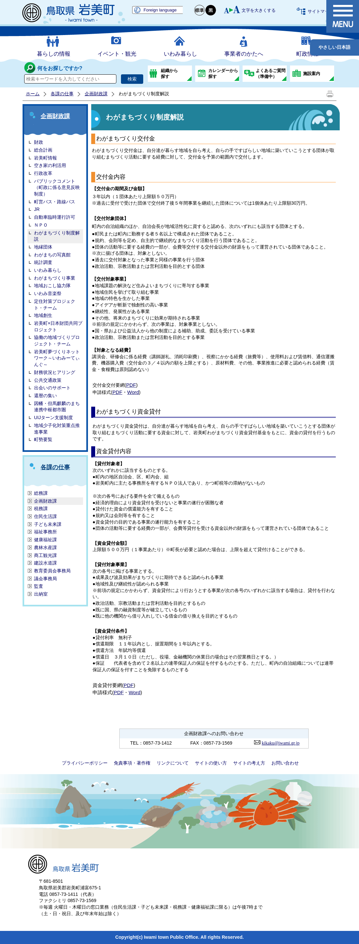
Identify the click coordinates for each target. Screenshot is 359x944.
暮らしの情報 (53, 54)
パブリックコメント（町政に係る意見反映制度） (57, 187)
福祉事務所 (45, 531)
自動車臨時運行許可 (54, 217)
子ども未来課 (47, 524)
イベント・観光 (116, 54)
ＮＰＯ (41, 225)
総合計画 (43, 150)
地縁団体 (43, 247)
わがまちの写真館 (52, 254)
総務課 (41, 493)
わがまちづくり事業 (54, 278)
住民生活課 (45, 516)
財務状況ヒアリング (54, 372)
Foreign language (160, 10)
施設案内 (311, 73)
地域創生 (43, 315)
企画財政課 (96, 93)
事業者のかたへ (243, 54)
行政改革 (43, 173)
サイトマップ (320, 11)
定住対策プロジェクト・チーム (54, 304)
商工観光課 (45, 555)
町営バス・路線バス (54, 201)
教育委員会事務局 (52, 570)
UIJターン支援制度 (53, 417)
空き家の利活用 (50, 165)
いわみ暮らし (180, 54)
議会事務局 (45, 578)
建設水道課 (45, 562)
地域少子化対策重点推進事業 (57, 429)
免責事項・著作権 (132, 763)
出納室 (41, 594)
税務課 (41, 508)
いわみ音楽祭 (47, 293)
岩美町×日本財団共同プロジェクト (58, 326)
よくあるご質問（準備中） (270, 73)
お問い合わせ (285, 763)
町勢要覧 (43, 439)
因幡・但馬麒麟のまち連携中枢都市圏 (57, 407)
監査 (38, 586)
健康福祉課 (45, 539)
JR (37, 209)
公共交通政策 (47, 380)
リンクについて (173, 763)
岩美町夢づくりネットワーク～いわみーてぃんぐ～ (57, 358)
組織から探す (169, 73)
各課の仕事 (62, 93)
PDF (131, 385)
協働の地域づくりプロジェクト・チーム (57, 340)
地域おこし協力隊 (52, 285)
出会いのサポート (52, 387)
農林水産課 (45, 547)
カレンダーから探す (223, 73)
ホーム (33, 93)
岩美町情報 (45, 157)
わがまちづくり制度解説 (57, 236)
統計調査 (43, 262)
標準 (199, 10)
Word (133, 392)
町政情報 (307, 54)
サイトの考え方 (249, 763)
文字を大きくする (259, 10)
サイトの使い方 (211, 763)
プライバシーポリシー (85, 763)
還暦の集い (45, 395)
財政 (38, 142)
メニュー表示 (342, 16)
